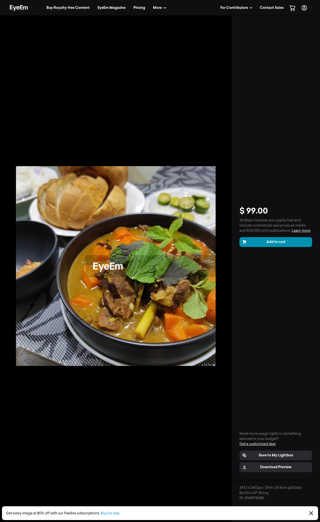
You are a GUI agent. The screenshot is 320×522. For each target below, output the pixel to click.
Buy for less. (110, 513)
